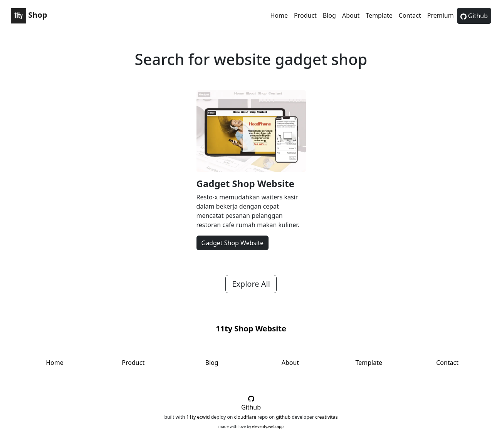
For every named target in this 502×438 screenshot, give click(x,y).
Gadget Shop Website (245, 183)
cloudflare (245, 417)
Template (379, 15)
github (283, 417)
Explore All (251, 284)
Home (279, 15)
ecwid (203, 417)
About (350, 15)
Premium (440, 15)
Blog (329, 15)
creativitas (326, 417)
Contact (410, 15)
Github (474, 16)
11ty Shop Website (251, 328)
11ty (191, 417)
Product (305, 15)
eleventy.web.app (268, 426)
